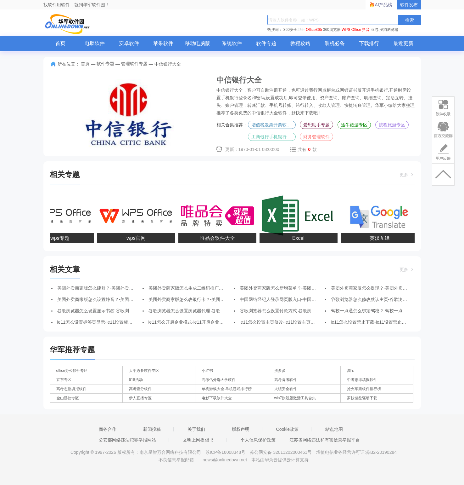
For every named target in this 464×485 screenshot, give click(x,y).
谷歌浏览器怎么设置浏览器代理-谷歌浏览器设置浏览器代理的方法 (213, 310)
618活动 (136, 380)
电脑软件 (95, 43)
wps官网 (136, 238)
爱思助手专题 (316, 124)
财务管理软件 (316, 136)
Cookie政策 (287, 429)
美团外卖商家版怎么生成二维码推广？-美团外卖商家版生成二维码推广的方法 (224, 288)
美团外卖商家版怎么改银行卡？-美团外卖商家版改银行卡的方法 (210, 299)
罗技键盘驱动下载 (362, 398)
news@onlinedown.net (225, 459)
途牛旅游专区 (354, 124)
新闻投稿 (152, 429)
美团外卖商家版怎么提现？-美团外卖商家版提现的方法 (384, 288)
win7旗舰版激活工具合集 (295, 398)
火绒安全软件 (285, 389)
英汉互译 (381, 238)
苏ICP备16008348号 (225, 452)
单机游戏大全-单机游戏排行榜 (227, 389)
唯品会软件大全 (218, 238)
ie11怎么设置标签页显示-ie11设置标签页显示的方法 (108, 322)
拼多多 (280, 370)
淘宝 (351, 370)
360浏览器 (332, 29)
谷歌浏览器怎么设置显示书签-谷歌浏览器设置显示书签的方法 (117, 310)
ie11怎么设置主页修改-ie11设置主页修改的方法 (286, 322)
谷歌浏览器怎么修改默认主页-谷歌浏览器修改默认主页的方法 (391, 299)
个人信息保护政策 (258, 440)
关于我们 (196, 429)
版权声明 (240, 429)
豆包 (374, 29)
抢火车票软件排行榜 (364, 389)
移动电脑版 (197, 43)
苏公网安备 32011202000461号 (281, 452)
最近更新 (403, 43)
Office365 (314, 29)
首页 (60, 43)
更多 (407, 174)
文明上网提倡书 (198, 440)
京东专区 (63, 380)
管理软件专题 (134, 63)
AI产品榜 (383, 4)
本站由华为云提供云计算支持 (280, 459)
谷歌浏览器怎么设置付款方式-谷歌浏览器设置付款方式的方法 (300, 310)
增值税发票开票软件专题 (273, 124)
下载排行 (369, 43)
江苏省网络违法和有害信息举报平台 (324, 440)
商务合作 (107, 429)
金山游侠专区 (67, 398)
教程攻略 (300, 43)
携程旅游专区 (392, 124)
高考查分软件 (140, 389)
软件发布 (409, 4)
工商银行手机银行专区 (273, 136)
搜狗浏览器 (388, 29)
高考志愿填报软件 (71, 389)
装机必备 (335, 43)
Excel (299, 238)
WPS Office (351, 29)
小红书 (207, 370)
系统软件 (232, 43)
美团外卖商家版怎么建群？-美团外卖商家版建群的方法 (111, 288)
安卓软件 (129, 43)
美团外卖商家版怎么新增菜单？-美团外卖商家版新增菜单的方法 (302, 288)
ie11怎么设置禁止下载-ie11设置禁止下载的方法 (377, 322)
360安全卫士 (294, 29)
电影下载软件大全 (217, 398)
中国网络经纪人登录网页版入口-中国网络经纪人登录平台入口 (300, 299)
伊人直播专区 (140, 398)
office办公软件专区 (72, 370)
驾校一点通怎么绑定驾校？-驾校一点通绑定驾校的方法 (384, 310)
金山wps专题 (55, 238)
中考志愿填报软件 (362, 380)
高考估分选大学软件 (219, 380)
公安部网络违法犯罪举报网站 (127, 440)
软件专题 (266, 43)
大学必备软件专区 (144, 370)
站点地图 (334, 429)
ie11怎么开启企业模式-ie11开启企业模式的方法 (195, 322)
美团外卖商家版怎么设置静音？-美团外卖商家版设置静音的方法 (119, 299)
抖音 (366, 29)
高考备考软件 (285, 380)
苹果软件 (163, 43)
